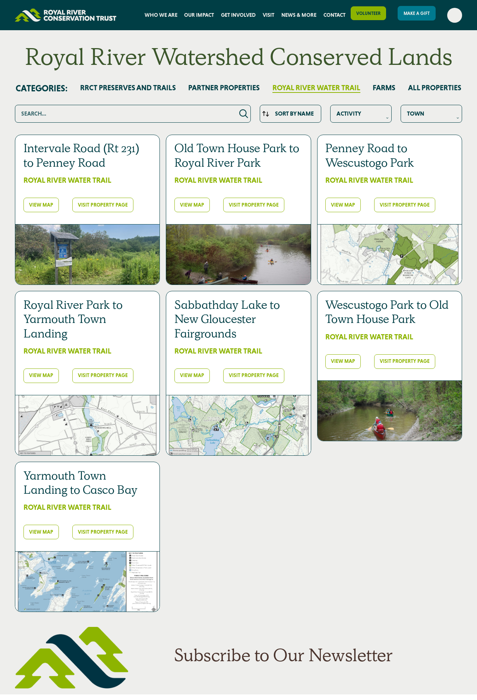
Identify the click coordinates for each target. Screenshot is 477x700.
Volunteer (368, 13)
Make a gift (417, 13)
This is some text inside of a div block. (361, 114)
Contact (334, 15)
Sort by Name (294, 113)
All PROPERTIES (434, 88)
